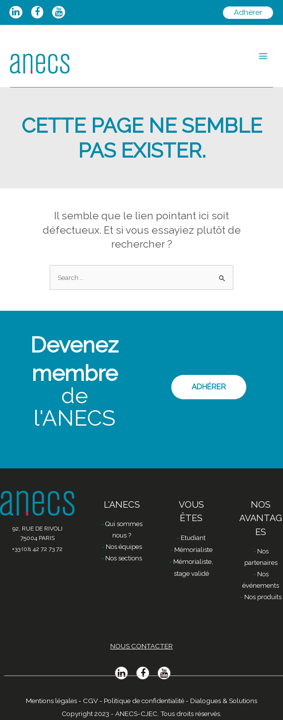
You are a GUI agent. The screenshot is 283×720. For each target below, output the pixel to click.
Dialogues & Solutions (223, 701)
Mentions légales (51, 701)
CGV (90, 701)
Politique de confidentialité (144, 701)
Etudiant (193, 537)
